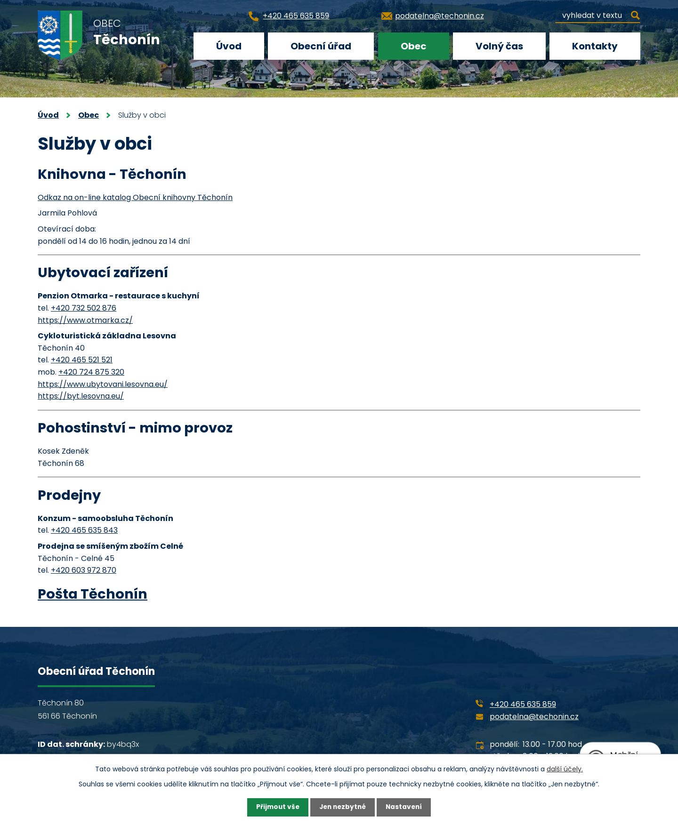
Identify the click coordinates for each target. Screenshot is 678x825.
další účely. (565, 768)
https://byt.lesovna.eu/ (81, 396)
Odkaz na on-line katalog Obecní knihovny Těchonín (135, 197)
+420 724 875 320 (91, 372)
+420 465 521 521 (82, 359)
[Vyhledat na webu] (597, 14)
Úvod (229, 46)
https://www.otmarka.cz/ (85, 320)
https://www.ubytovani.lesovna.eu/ (103, 384)
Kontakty (595, 46)
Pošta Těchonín (92, 594)
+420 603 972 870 (83, 570)
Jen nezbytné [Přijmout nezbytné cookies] (342, 807)
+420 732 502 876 (83, 308)
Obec (414, 46)
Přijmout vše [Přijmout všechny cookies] (275, 807)
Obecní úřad (321, 46)
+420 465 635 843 (84, 530)
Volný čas (499, 46)
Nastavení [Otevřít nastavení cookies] (406, 807)
